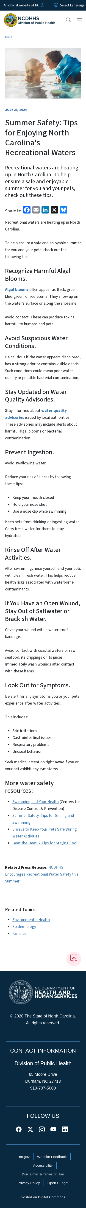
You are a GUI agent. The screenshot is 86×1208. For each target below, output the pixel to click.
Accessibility (43, 1165)
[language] (72, 5)
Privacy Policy (28, 1183)
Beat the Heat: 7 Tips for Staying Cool (44, 843)
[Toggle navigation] (79, 20)
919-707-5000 (43, 1088)
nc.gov (24, 1157)
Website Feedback (52, 1157)
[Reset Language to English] (56, 5)
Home (8, 37)
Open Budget (58, 1183)
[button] (65, 20)
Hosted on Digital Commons (43, 1197)
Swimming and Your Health (35, 802)
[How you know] (42, 5)
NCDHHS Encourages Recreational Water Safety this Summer (41, 874)
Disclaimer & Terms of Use (43, 1174)
